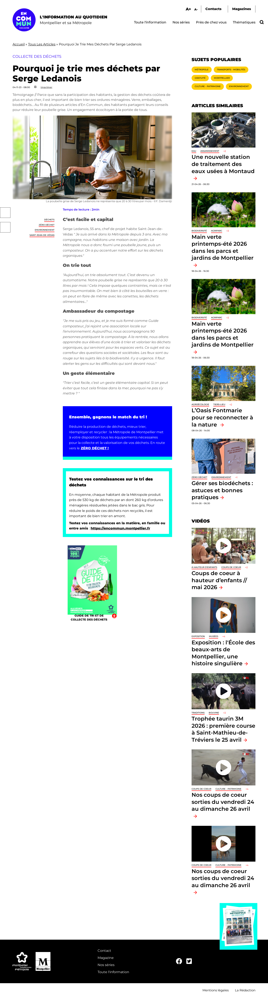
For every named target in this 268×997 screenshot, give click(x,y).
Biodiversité (199, 231)
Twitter (5, 227)
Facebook (5, 212)
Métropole (202, 69)
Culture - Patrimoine (208, 86)
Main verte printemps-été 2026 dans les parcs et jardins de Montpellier (223, 247)
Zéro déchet (46, 225)
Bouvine (214, 713)
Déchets (49, 219)
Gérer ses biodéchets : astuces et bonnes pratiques (222, 490)
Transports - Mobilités (231, 69)
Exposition (198, 636)
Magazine (106, 958)
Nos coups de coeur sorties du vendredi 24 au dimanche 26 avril (223, 801)
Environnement (44, 230)
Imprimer (46, 87)
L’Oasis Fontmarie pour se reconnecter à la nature (222, 417)
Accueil (19, 44)
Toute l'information (150, 22)
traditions (198, 713)
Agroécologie (200, 404)
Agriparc (216, 231)
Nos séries (181, 22)
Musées (213, 636)
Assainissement (209, 151)
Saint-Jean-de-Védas (42, 235)
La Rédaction (245, 990)
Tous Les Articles (41, 44)
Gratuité (200, 78)
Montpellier (222, 78)
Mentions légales (215, 990)
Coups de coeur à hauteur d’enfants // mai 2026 (219, 580)
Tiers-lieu (219, 404)
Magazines (241, 9)
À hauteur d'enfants (204, 567)
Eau (194, 151)
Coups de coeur (231, 567)
